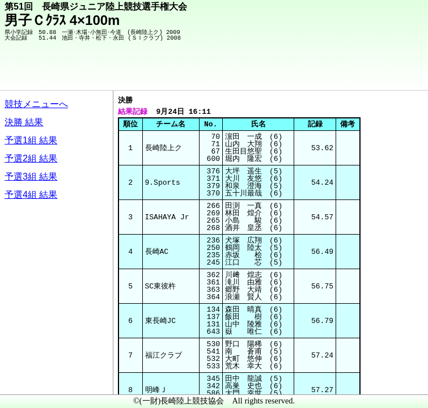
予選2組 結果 (31, 158)
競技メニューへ (36, 104)
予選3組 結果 (31, 176)
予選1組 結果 (31, 140)
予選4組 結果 (31, 194)
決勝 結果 (24, 122)
